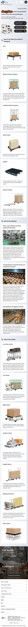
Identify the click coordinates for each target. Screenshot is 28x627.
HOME (2, 4)
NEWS (2, 600)
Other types (6, 523)
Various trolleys (7, 190)
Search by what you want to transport (19, 23)
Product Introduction (6, 588)
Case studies (4, 591)
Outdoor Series (7, 433)
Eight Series (6, 405)
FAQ (2, 603)
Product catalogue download (14, 558)
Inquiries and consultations (14, 575)
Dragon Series (7, 464)
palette (5, 162)
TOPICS (3, 597)
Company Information (6, 594)
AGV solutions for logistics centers (13, 307)
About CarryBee (4, 581)
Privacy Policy (16, 622)
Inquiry (2, 612)
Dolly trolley (6, 135)
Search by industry (18, 27)
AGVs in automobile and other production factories (12, 227)
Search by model (18, 31)
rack (4, 46)
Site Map (11, 622)
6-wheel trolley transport (10, 105)
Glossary (3, 606)
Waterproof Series (8, 494)
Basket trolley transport (10, 74)
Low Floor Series (8, 344)
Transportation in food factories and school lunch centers (14, 266)
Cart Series (6, 375)
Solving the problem (6, 585)
